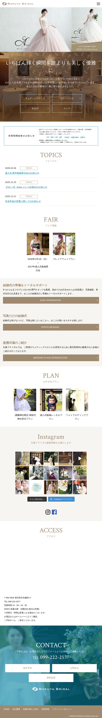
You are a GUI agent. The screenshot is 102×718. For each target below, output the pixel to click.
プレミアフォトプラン (64, 259)
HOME (6, 709)
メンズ (67, 108)
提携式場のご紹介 (31, 709)
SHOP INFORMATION (50, 300)
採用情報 (45, 709)
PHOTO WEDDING (50, 327)
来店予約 (27, 668)
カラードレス (67, 98)
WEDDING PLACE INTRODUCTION (50, 358)
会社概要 (16, 709)
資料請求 (51, 678)
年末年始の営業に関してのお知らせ (23, 201)
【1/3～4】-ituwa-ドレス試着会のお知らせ (26, 187)
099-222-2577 (14, 601)
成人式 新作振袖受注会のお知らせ (22, 173)
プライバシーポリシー (62, 709)
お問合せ (74, 668)
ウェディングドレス (35, 98)
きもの (35, 108)
